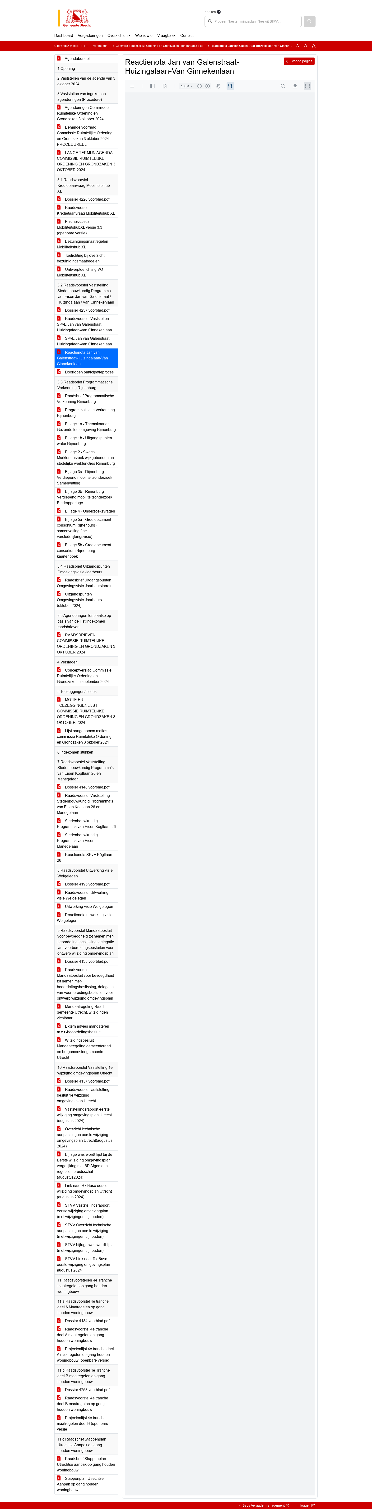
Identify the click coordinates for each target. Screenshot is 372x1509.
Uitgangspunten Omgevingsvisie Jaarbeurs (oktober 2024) (79, 600)
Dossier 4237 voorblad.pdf (83, 310)
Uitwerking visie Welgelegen (85, 906)
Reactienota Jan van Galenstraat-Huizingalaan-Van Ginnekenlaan (82, 358)
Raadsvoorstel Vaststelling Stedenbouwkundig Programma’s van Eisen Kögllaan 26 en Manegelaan (85, 804)
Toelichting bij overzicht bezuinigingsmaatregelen (80, 258)
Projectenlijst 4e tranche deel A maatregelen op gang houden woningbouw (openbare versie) (85, 1354)
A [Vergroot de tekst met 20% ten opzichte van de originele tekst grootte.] (305, 45)
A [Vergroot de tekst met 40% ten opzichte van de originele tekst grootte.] (314, 46)
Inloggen (306, 1505)
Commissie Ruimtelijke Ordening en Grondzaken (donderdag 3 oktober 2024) (166, 46)
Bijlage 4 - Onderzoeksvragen (86, 511)
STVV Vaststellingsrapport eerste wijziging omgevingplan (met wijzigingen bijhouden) (83, 1211)
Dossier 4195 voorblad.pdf (83, 884)
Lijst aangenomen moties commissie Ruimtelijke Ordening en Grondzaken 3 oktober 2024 (84, 736)
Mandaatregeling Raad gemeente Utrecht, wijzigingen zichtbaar (82, 1012)
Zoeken (210, 12)
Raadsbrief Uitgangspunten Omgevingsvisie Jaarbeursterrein (84, 583)
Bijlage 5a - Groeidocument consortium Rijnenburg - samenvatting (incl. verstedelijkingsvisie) (84, 528)
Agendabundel (73, 59)
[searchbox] (253, 21)
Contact (186, 36)
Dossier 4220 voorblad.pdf (83, 199)
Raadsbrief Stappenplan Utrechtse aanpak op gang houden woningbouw (86, 1464)
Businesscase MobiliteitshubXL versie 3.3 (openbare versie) (79, 227)
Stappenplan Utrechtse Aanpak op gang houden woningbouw (80, 1484)
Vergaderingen (90, 36)
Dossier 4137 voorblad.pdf (83, 1081)
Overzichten (117, 36)
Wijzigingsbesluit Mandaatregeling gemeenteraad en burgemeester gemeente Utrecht (84, 1048)
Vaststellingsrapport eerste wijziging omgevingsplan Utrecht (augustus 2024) (84, 1115)
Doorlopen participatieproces (85, 372)
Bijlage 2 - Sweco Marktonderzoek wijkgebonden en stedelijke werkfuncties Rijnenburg (86, 457)
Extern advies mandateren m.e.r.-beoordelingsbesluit (83, 1029)
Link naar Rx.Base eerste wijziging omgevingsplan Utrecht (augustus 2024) (84, 1191)
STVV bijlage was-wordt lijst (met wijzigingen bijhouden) (84, 1248)
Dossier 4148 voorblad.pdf (83, 787)
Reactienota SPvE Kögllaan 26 (84, 857)
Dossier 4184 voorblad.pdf (83, 1321)
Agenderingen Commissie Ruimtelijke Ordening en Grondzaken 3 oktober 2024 (83, 113)
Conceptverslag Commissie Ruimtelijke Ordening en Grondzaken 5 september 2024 (84, 676)
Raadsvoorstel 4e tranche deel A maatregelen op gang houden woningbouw (82, 1335)
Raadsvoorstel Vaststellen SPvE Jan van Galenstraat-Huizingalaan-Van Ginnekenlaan (84, 324)
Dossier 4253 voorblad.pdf (83, 1390)
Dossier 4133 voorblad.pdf (83, 961)
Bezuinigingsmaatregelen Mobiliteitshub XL (82, 244)
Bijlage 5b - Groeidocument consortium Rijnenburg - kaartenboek (84, 550)
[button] (310, 21)
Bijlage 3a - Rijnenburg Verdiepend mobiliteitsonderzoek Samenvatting (84, 477)
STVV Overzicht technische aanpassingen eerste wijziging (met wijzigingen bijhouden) (84, 1230)
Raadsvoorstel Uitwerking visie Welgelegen (82, 895)
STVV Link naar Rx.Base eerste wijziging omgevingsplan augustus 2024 (83, 1264)
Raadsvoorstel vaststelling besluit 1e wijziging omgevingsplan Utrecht (83, 1095)
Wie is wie (144, 36)
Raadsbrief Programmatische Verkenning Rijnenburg (85, 399)
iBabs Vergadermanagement (265, 1505)
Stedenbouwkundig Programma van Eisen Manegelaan (77, 840)
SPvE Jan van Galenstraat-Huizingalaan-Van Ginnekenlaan (84, 341)
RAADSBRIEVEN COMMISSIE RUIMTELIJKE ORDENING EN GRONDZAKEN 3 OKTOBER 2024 (86, 643)
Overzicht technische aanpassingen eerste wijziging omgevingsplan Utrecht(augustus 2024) (84, 1137)
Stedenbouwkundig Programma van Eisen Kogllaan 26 (86, 824)
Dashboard (63, 36)
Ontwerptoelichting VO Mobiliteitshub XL (80, 272)
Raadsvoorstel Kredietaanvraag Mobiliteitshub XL (86, 210)
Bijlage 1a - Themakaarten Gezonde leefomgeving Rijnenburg (86, 427)
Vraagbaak (166, 36)
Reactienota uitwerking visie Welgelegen (84, 918)
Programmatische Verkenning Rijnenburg (86, 413)
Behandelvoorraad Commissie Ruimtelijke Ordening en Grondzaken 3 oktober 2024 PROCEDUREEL (84, 135)
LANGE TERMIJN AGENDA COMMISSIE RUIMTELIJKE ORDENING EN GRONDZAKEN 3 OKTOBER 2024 (86, 161)
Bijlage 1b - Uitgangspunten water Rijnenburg (84, 441)
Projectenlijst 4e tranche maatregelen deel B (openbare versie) (82, 1423)
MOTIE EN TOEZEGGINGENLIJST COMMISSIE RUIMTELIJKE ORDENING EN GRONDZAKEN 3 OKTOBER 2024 (86, 711)
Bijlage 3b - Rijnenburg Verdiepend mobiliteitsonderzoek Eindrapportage (84, 497)
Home (85, 46)
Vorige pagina (299, 61)
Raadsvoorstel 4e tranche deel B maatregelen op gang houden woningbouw (82, 1404)
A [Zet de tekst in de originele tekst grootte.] (297, 46)
